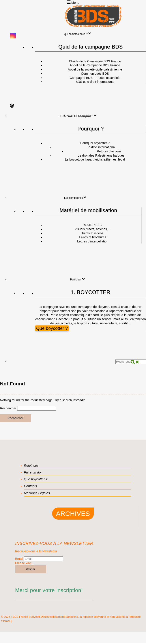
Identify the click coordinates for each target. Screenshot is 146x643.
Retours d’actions (109, 151)
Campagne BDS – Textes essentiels (95, 77)
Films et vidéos (92, 233)
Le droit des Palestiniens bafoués (101, 155)
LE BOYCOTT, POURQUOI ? (77, 115)
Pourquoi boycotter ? (95, 143)
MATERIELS (93, 225)
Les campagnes (75, 197)
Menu (73, 2)
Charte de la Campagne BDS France (95, 61)
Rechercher (8, 408)
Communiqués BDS (95, 73)
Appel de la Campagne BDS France (95, 65)
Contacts (30, 486)
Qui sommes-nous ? (77, 33)
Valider (30, 569)
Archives (73, 513)
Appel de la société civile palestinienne (95, 69)
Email (19, 558)
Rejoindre (31, 465)
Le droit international (101, 147)
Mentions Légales (37, 493)
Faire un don (33, 472)
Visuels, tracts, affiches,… (93, 229)
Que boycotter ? (52, 328)
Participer (77, 279)
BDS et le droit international (95, 81)
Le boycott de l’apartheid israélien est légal (95, 159)
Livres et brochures (92, 237)
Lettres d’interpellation (92, 241)
